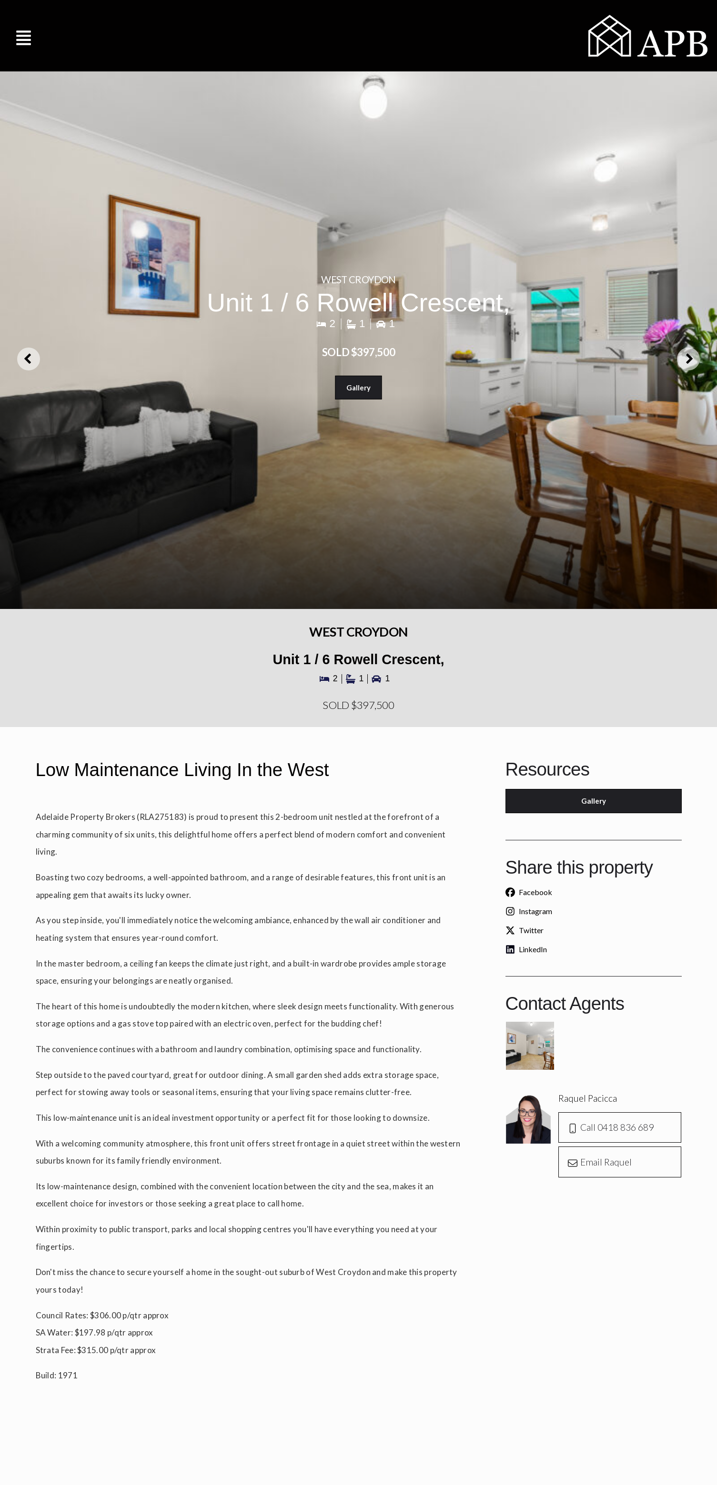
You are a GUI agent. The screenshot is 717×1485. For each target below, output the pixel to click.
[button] (24, 35)
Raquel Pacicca (587, 1100)
